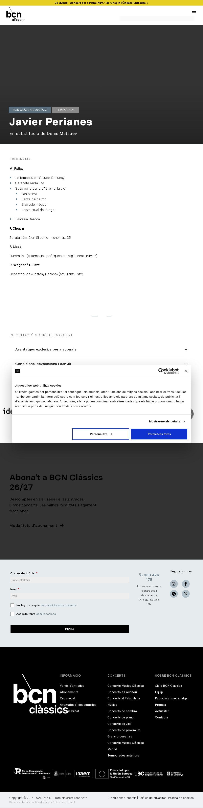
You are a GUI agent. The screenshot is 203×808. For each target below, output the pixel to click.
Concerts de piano (120, 717)
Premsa (160, 705)
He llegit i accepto (47, 605)
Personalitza (101, 434)
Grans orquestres (119, 736)
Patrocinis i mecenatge (171, 698)
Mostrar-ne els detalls (164, 421)
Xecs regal (67, 698)
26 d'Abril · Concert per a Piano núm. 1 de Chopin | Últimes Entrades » (101, 2)
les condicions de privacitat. (59, 605)
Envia (70, 629)
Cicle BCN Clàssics (168, 686)
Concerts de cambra (122, 711)
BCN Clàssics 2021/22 (30, 109)
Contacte (161, 717)
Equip (159, 692)
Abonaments (69, 692)
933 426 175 (149, 577)
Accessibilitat (69, 711)
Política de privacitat (152, 798)
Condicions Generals (122, 798)
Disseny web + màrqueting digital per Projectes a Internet (42, 802)
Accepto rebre (36, 613)
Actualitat (162, 711)
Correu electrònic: (22, 573)
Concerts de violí (119, 724)
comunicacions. (46, 613)
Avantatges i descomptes (78, 705)
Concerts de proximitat (123, 730)
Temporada (65, 109)
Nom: (13, 589)
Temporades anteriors (123, 755)
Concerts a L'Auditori (122, 692)
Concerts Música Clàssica (125, 686)
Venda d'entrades (72, 686)
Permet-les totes (159, 434)
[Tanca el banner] (186, 371)
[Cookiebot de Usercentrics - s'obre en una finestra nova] (161, 371)
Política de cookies (181, 798)
